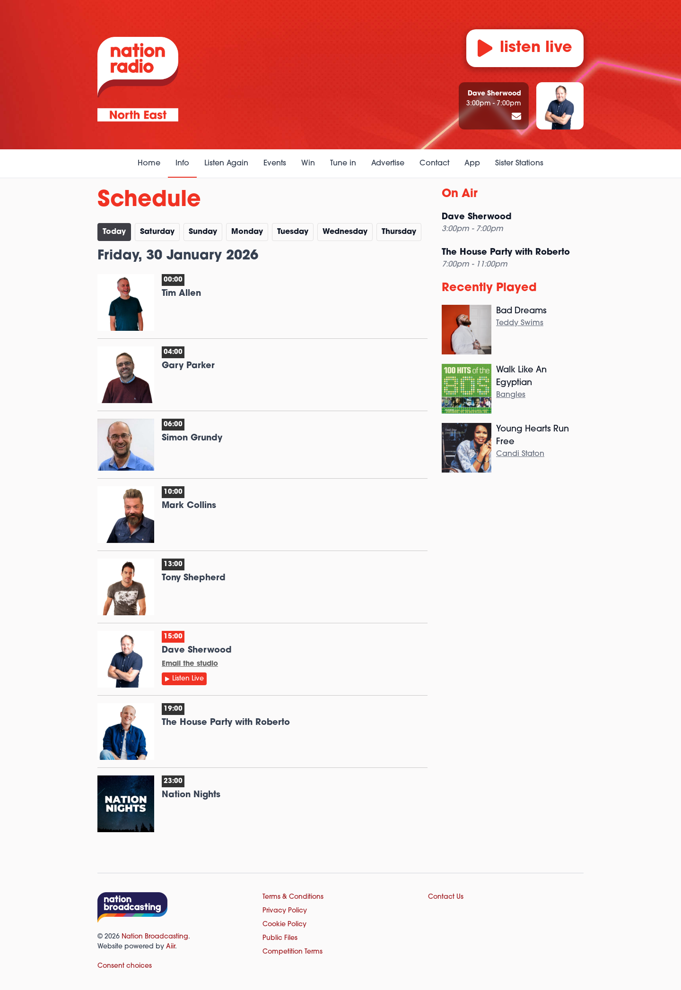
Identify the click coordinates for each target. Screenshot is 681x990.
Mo (247, 232)
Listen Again (226, 163)
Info (182, 163)
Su (203, 232)
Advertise (387, 163)
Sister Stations (519, 163)
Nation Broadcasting (155, 936)
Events (274, 163)
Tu (292, 232)
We (345, 232)
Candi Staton (520, 454)
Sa (157, 232)
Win (308, 163)
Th (399, 232)
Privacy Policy (284, 910)
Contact (434, 163)
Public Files (279, 938)
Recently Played (489, 288)
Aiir (170, 946)
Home (149, 163)
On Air (460, 194)
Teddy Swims (519, 323)
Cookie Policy (284, 924)
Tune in (343, 163)
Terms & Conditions (292, 897)
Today (114, 232)
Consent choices (124, 966)
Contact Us (445, 897)
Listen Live (188, 678)
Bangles (510, 395)
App (472, 163)
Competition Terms (292, 952)
